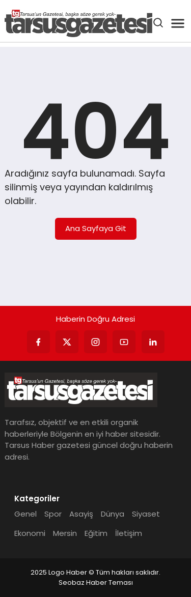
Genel (25, 513)
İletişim (128, 533)
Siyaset (146, 513)
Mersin (65, 533)
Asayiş (81, 513)
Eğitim (96, 533)
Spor (53, 513)
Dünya (112, 513)
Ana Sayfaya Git (95, 228)
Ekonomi (29, 533)
